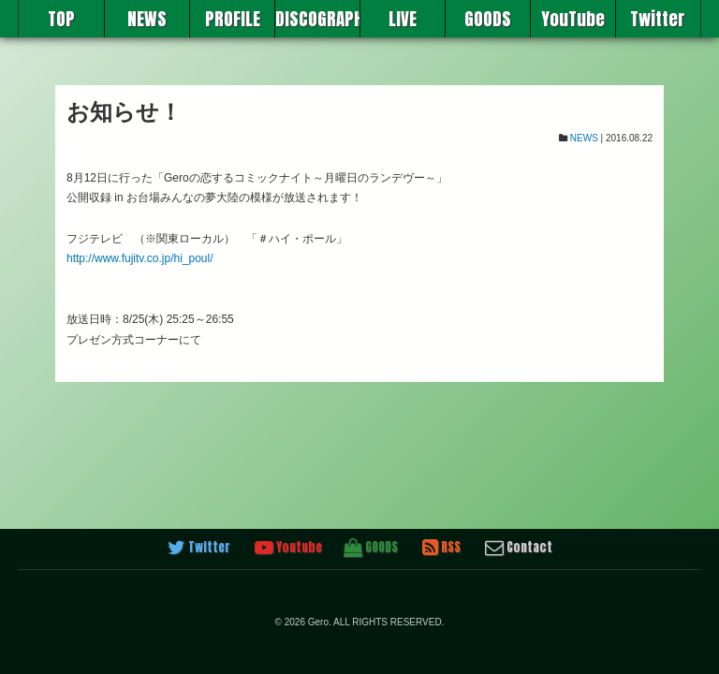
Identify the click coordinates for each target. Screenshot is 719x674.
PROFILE (232, 19)
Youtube (288, 547)
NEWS (147, 19)
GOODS (487, 19)
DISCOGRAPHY (317, 19)
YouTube (573, 19)
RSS (441, 547)
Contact (518, 547)
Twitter (657, 19)
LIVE (403, 19)
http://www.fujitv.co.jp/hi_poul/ (139, 258)
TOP (61, 19)
